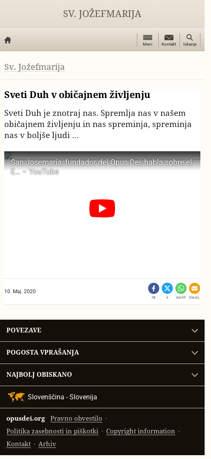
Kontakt (18, 443)
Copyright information (140, 431)
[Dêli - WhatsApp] (181, 291)
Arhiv (47, 443)
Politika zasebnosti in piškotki (52, 431)
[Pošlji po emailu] (194, 291)
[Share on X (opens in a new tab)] (167, 291)
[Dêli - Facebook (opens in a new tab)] (153, 291)
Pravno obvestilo (76, 418)
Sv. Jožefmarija (102, 14)
